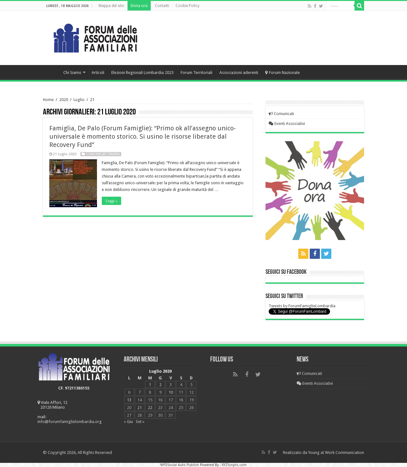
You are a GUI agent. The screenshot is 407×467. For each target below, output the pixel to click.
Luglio (79, 99)
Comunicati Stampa (103, 154)
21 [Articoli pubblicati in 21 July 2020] (139, 407)
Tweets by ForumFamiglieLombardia (302, 305)
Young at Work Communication (336, 452)
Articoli (98, 72)
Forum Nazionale (282, 72)
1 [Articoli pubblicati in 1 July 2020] (150, 384)
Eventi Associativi (287, 123)
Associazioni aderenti (238, 72)
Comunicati (281, 113)
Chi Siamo (72, 72)
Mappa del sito (111, 6)
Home (51, 71)
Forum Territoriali (196, 72)
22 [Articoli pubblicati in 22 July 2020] (150, 407)
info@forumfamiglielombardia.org (70, 421)
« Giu (128, 421)
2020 (63, 99)
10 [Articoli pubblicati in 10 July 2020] (171, 392)
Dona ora (139, 6)
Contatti (162, 6)
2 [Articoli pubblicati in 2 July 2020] (160, 384)
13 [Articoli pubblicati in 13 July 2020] (129, 400)
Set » (140, 421)
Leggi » (111, 201)
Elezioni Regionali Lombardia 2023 (142, 72)
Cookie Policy (187, 6)
